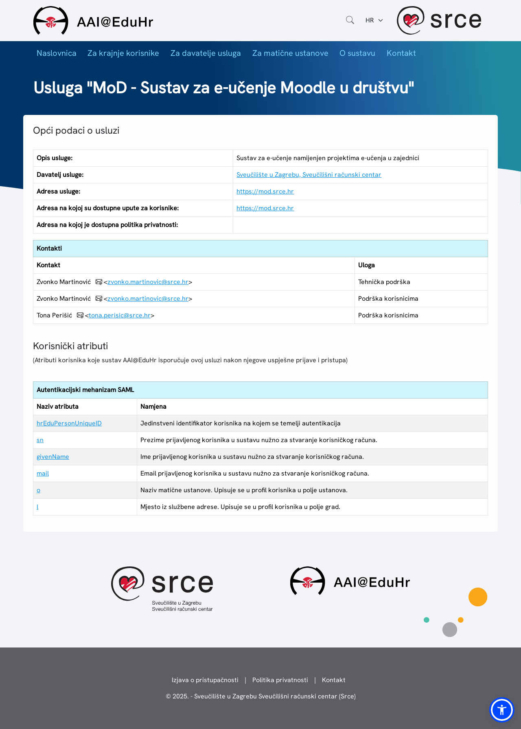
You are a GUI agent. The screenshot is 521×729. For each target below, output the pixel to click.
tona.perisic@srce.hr (120, 315)
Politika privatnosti (280, 680)
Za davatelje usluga (206, 53)
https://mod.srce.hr (265, 191)
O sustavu (357, 53)
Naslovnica (57, 53)
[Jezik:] (375, 20)
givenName (53, 456)
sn (40, 440)
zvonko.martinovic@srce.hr (147, 282)
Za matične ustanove (290, 53)
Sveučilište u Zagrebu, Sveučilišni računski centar (308, 174)
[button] (502, 710)
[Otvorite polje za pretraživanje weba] (350, 20)
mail (43, 473)
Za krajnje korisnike (123, 53)
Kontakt (401, 53)
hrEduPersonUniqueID (69, 423)
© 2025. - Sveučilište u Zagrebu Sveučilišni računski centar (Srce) (261, 696)
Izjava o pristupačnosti (205, 680)
